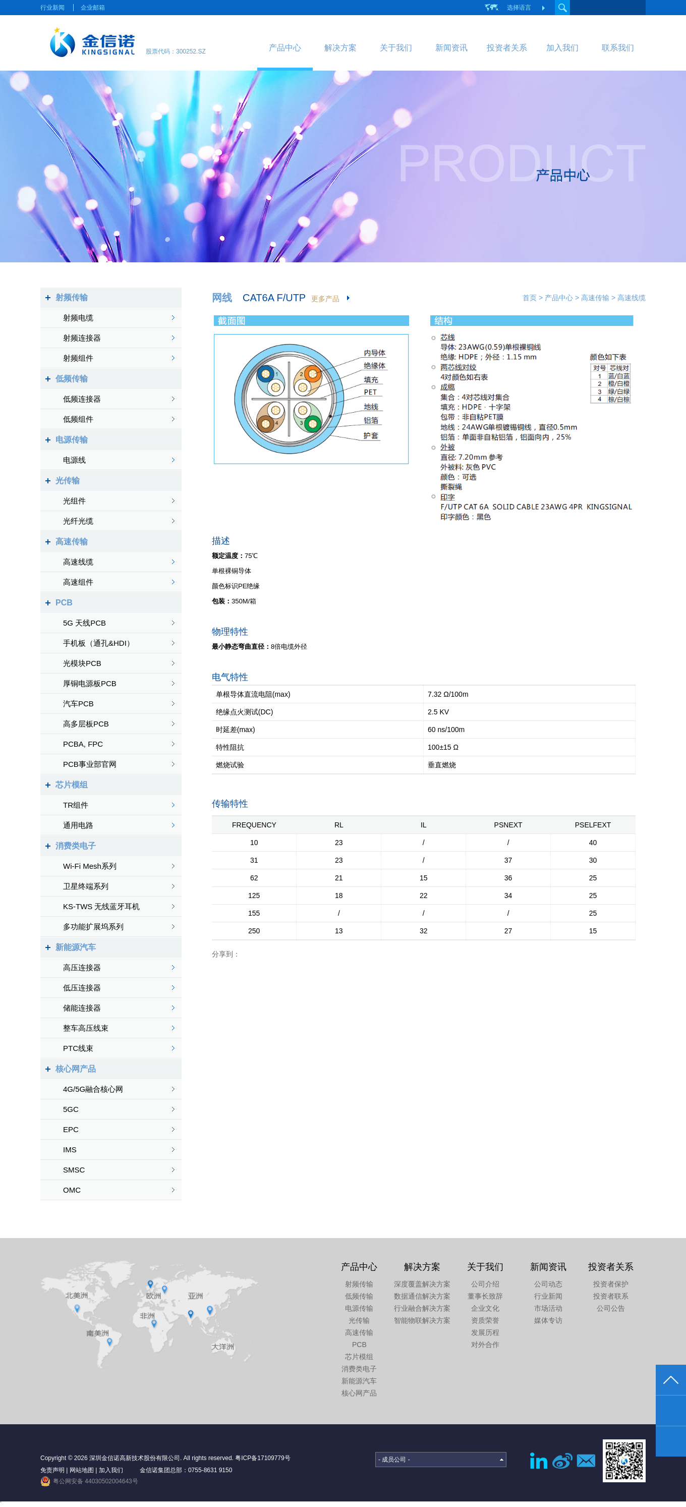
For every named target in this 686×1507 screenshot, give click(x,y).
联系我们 (618, 47)
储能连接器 (82, 1007)
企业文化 (485, 1308)
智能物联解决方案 (422, 1320)
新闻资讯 (451, 47)
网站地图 (82, 1470)
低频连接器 (82, 399)
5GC (71, 1109)
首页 (530, 298)
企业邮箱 (93, 7)
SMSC (74, 1169)
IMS (70, 1149)
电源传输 (71, 439)
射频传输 (71, 297)
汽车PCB (78, 703)
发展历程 (485, 1332)
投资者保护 (610, 1284)
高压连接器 (82, 967)
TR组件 (75, 805)
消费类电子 (75, 846)
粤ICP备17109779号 (262, 1458)
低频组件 (78, 419)
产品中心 (285, 47)
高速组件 (78, 582)
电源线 (74, 460)
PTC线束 (78, 1048)
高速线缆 (78, 561)
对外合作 (485, 1345)
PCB (64, 602)
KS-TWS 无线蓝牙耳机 (101, 906)
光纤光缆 (78, 521)
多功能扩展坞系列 (93, 926)
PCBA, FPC (83, 744)
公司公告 (611, 1308)
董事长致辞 (485, 1296)
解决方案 (340, 47)
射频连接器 (82, 337)
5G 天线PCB (84, 623)
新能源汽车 (75, 947)
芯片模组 (71, 784)
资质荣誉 (485, 1320)
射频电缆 (78, 317)
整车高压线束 (85, 1028)
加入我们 (562, 47)
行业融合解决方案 (422, 1308)
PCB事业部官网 (90, 764)
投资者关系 (507, 47)
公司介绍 (485, 1284)
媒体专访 (548, 1320)
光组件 (74, 500)
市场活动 (548, 1308)
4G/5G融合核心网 (93, 1089)
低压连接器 (82, 987)
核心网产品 (75, 1069)
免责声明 (52, 1470)
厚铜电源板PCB (90, 683)
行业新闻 (52, 7)
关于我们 (396, 47)
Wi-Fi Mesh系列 (90, 866)
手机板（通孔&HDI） (98, 643)
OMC (72, 1190)
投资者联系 (610, 1296)
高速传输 (71, 541)
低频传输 (71, 378)
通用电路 (78, 825)
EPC (71, 1129)
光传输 (67, 480)
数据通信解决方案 (422, 1296)
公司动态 (548, 1284)
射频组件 (78, 358)
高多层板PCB (86, 723)
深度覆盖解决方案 (422, 1284)
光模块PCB (82, 663)
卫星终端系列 (85, 886)
